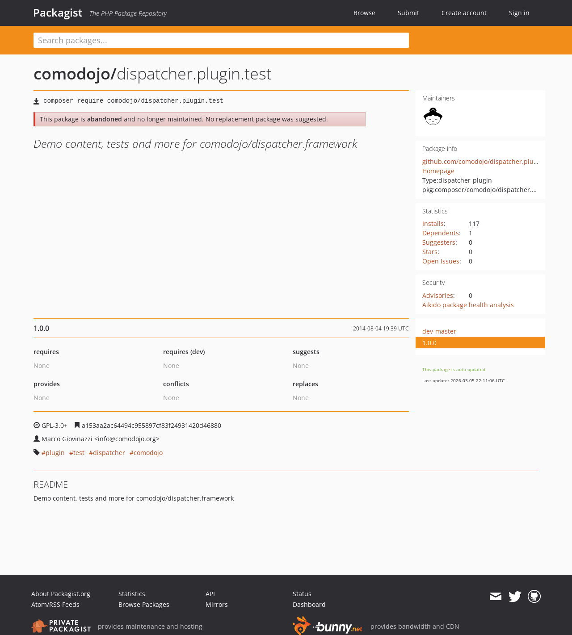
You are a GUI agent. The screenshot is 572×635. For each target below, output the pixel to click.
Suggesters (438, 242)
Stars (429, 251)
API (210, 593)
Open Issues (440, 261)
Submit (408, 12)
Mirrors (217, 604)
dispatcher (109, 452)
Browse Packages (143, 604)
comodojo (148, 452)
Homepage (438, 171)
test (78, 452)
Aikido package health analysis (468, 305)
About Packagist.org (60, 593)
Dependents (440, 233)
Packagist (58, 12)
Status (302, 593)
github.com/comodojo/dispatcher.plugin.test (489, 161)
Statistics (131, 593)
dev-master (439, 331)
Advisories (437, 295)
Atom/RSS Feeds (55, 604)
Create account (464, 12)
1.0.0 (429, 342)
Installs (433, 223)
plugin (55, 452)
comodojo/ (75, 73)
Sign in (519, 12)
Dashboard (309, 604)
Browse (364, 12)
